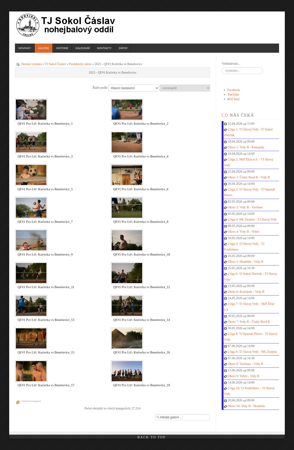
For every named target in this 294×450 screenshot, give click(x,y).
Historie (62, 48)
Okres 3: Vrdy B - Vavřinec (245, 207)
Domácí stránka (31, 64)
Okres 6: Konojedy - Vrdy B (246, 291)
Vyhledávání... (231, 63)
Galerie (43, 48)
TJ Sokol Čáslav (66, 25)
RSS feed (233, 99)
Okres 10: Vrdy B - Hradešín (246, 406)
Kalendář (83, 48)
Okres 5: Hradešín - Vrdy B (245, 261)
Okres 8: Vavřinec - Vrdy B (245, 364)
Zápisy (123, 48)
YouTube (233, 94)
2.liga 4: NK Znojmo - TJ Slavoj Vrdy (252, 219)
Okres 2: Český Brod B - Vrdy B (249, 177)
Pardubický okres (80, 64)
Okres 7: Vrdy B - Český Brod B (249, 321)
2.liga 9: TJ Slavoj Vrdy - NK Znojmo (252, 351)
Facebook (233, 90)
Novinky (24, 48)
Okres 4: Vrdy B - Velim (243, 231)
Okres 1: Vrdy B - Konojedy (246, 147)
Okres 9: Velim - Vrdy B (243, 376)
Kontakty (104, 48)
